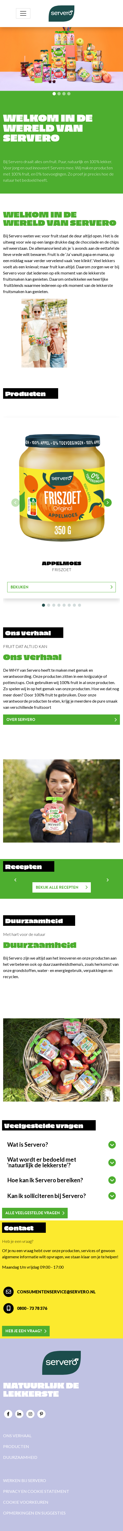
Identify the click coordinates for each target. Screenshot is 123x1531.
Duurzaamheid (20, 1457)
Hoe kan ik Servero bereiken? (45, 1180)
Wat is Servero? (27, 1144)
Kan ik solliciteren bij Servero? (46, 1195)
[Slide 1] (59, 93)
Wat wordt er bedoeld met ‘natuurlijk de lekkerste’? (41, 1162)
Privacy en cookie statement (36, 1491)
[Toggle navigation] (23, 13)
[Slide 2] (64, 93)
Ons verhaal (17, 1435)
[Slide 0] (54, 93)
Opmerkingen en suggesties (34, 1512)
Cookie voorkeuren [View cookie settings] (25, 1502)
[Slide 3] (69, 93)
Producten (16, 1446)
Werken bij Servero (24, 1480)
